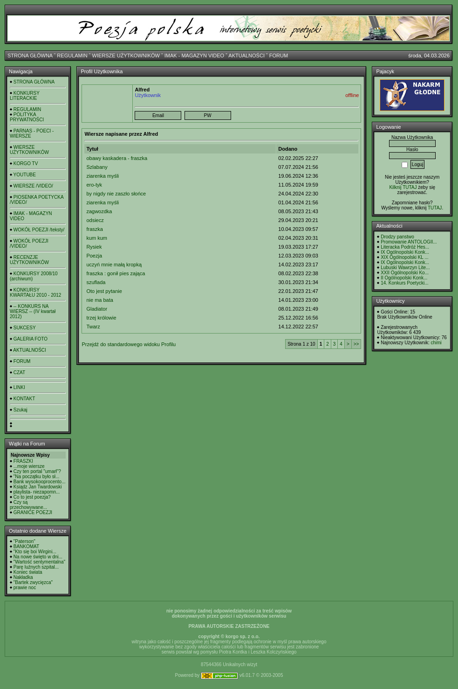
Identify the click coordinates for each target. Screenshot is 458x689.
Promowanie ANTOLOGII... (409, 241)
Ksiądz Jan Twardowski (38, 486)
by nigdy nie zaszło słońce (116, 193)
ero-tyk (94, 185)
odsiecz (94, 220)
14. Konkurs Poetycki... (404, 282)
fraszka (94, 229)
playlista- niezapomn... (37, 491)
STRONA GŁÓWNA (30, 55)
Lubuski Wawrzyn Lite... (405, 267)
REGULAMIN (72, 55)
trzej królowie (101, 317)
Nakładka (23, 577)
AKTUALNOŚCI (246, 55)
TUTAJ (435, 207)
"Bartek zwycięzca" (33, 582)
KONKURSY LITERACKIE (25, 95)
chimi (436, 342)
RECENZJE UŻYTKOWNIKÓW (29, 260)
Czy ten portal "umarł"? (37, 471)
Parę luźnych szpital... (36, 567)
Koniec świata (28, 572)
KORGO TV (26, 163)
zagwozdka (99, 211)
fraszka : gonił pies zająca (115, 273)
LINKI (19, 387)
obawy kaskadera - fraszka (116, 158)
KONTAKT (24, 398)
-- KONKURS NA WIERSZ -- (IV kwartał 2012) (32, 311)
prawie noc (25, 587)
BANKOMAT (26, 546)
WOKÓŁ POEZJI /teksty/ (39, 229)
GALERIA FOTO (31, 338)
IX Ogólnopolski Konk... (405, 252)
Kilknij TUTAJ (403, 187)
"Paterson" (24, 541)
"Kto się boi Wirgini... (35, 551)
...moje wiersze (29, 466)
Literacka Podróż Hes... (405, 247)
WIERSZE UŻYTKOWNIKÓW (126, 55)
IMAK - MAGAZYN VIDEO (194, 55)
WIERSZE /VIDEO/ (33, 185)
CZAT (19, 372)
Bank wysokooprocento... (40, 481)
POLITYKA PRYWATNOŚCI (27, 117)
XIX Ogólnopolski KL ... (404, 257)
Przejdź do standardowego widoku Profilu (129, 344)
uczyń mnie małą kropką (114, 264)
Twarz (93, 326)
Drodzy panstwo (397, 236)
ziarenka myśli (102, 176)
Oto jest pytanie (104, 291)
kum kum (96, 238)
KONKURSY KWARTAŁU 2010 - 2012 (35, 292)
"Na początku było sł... (37, 476)
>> (356, 344)
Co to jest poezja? (32, 497)
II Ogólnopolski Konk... (404, 277)
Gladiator (96, 309)
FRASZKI (23, 461)
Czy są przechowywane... (28, 505)
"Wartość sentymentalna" (39, 561)
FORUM (278, 55)
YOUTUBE (25, 174)
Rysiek (94, 247)
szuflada (95, 282)
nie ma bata (99, 300)
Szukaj (20, 409)
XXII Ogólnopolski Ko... (405, 272)
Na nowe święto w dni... (38, 556)
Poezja (94, 255)
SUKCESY (25, 327)
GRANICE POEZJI (33, 512)
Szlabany (96, 167)
